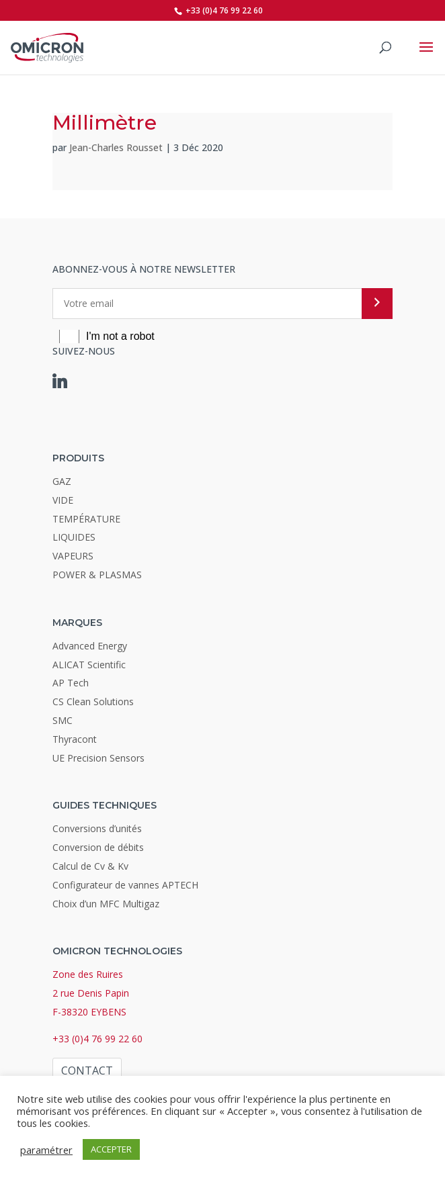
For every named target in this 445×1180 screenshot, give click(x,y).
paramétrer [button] (46, 1150)
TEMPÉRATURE (86, 518)
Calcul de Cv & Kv (90, 866)
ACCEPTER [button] (111, 1149)
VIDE (62, 500)
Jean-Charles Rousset (116, 147)
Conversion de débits (98, 847)
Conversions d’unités (97, 828)
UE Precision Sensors (98, 758)
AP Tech (70, 682)
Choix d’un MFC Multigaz (105, 903)
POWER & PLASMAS (97, 574)
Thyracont (74, 739)
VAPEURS (72, 555)
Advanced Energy (89, 645)
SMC (62, 720)
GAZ (61, 481)
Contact (87, 1070)
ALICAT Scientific (89, 664)
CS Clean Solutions (93, 701)
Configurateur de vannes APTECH (125, 884)
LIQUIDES (73, 537)
